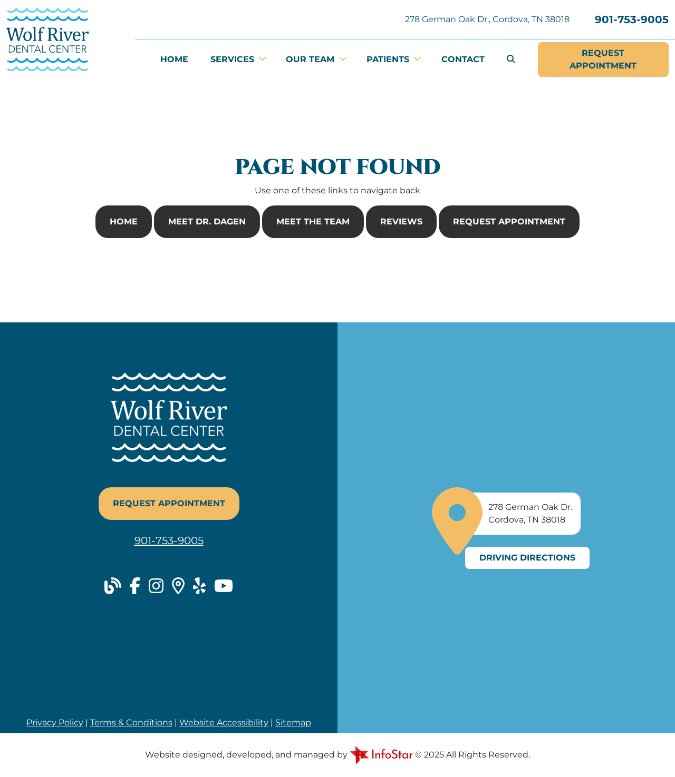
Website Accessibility (223, 722)
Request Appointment (509, 222)
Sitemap (293, 722)
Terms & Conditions (131, 722)
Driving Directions (527, 558)
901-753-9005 (632, 19)
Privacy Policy (54, 722)
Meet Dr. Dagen (207, 222)
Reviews (401, 222)
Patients (389, 59)
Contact (463, 59)
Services (233, 59)
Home (174, 59)
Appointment (603, 59)
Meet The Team (313, 222)
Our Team (311, 59)
